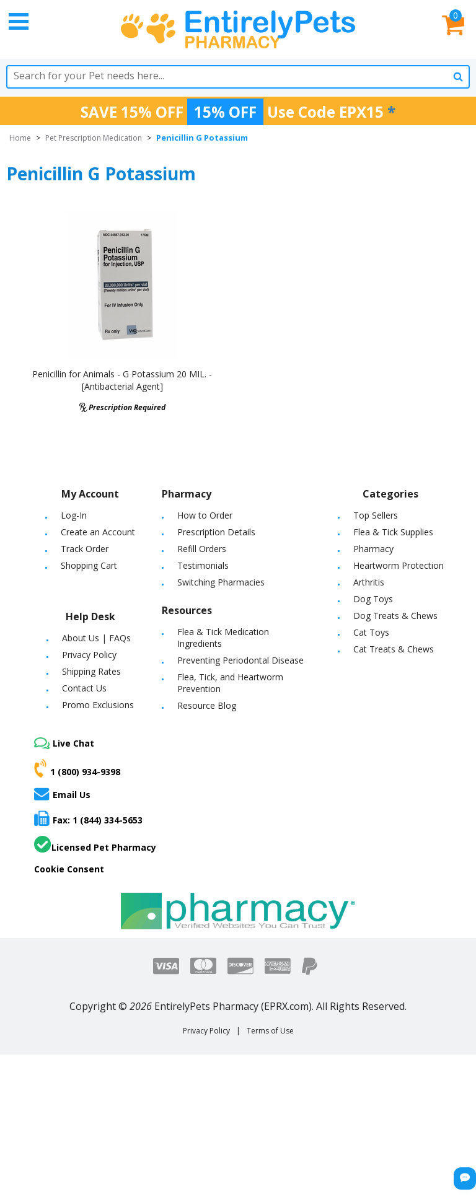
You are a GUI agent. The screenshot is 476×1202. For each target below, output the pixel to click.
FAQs (120, 638)
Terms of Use (270, 1030)
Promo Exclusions (98, 705)
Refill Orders (201, 549)
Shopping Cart (89, 565)
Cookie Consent (69, 869)
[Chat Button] (465, 1178)
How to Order (204, 515)
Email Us (62, 793)
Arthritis (368, 582)
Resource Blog (206, 705)
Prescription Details (216, 532)
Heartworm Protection (398, 565)
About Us (80, 638)
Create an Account (98, 532)
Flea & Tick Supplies (393, 532)
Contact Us (84, 688)
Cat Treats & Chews (393, 649)
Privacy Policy (89, 654)
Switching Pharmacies (221, 582)
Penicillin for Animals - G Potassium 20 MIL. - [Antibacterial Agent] (122, 380)
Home (20, 138)
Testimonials (203, 565)
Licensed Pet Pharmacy (95, 844)
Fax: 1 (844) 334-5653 (88, 818)
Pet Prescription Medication (93, 138)
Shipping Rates (91, 671)
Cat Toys (371, 632)
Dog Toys (373, 599)
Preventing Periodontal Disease (240, 660)
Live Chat (64, 743)
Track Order (84, 549)
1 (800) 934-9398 (77, 768)
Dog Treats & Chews (395, 615)
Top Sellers (375, 515)
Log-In (74, 515)
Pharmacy (373, 549)
